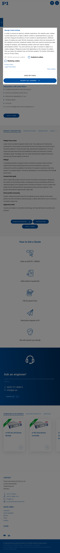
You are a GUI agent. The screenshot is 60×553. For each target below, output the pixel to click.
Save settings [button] (30, 75)
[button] (30, 80)
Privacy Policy (8, 64)
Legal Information (10, 67)
